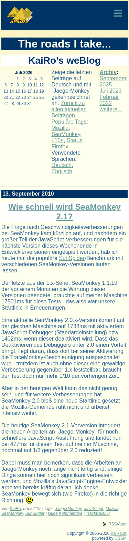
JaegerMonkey (68, 508)
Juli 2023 (110, 91)
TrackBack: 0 (98, 513)
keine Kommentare (65, 513)
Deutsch (62, 165)
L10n (58, 140)
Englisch (62, 171)
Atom (123, 524)
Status (74, 140)
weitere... (110, 109)
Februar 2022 (109, 100)
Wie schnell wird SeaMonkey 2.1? (64, 211)
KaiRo (15, 508)
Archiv (108, 72)
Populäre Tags (69, 122)
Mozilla (60, 128)
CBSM (121, 538)
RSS (112, 524)
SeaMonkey (66, 134)
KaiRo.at (119, 533)
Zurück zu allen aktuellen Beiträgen (69, 109)
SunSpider (72, 258)
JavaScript (93, 508)
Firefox (60, 146)
